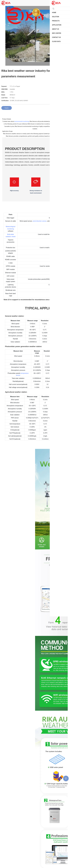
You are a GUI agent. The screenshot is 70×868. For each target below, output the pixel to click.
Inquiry (6, 108)
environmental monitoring (21, 121)
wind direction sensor (39, 221)
